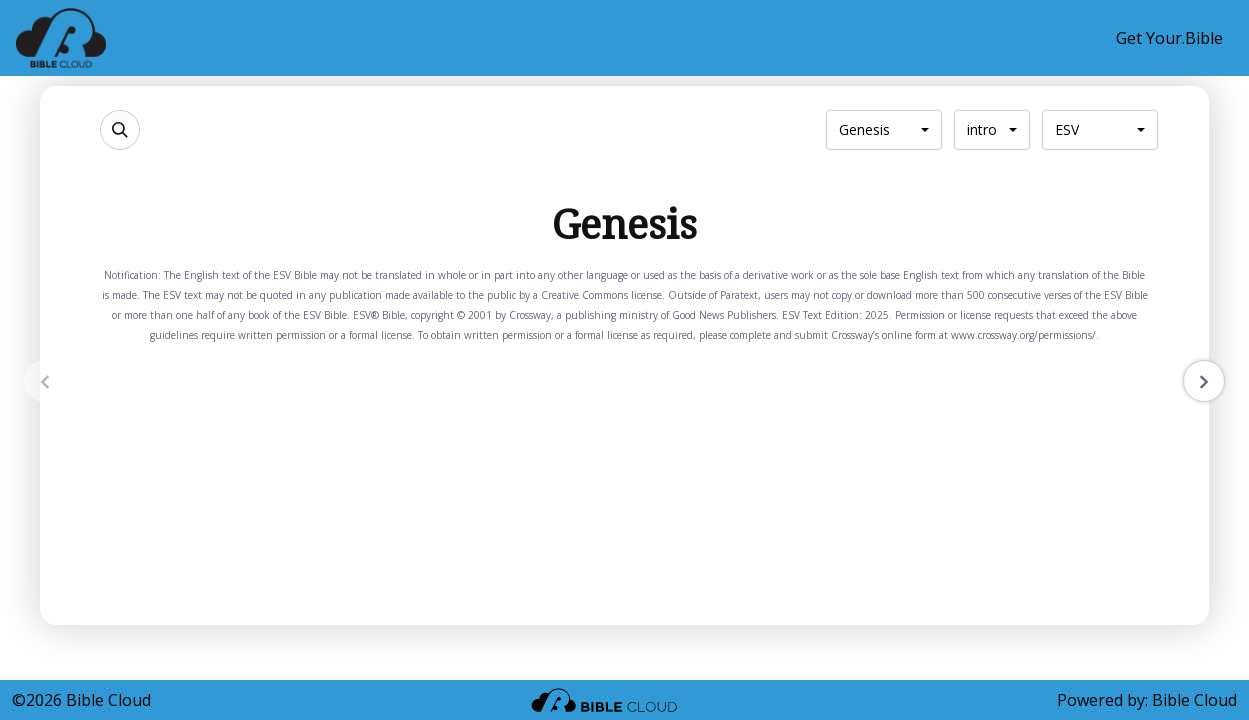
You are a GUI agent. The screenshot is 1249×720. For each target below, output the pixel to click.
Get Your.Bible (1169, 38)
